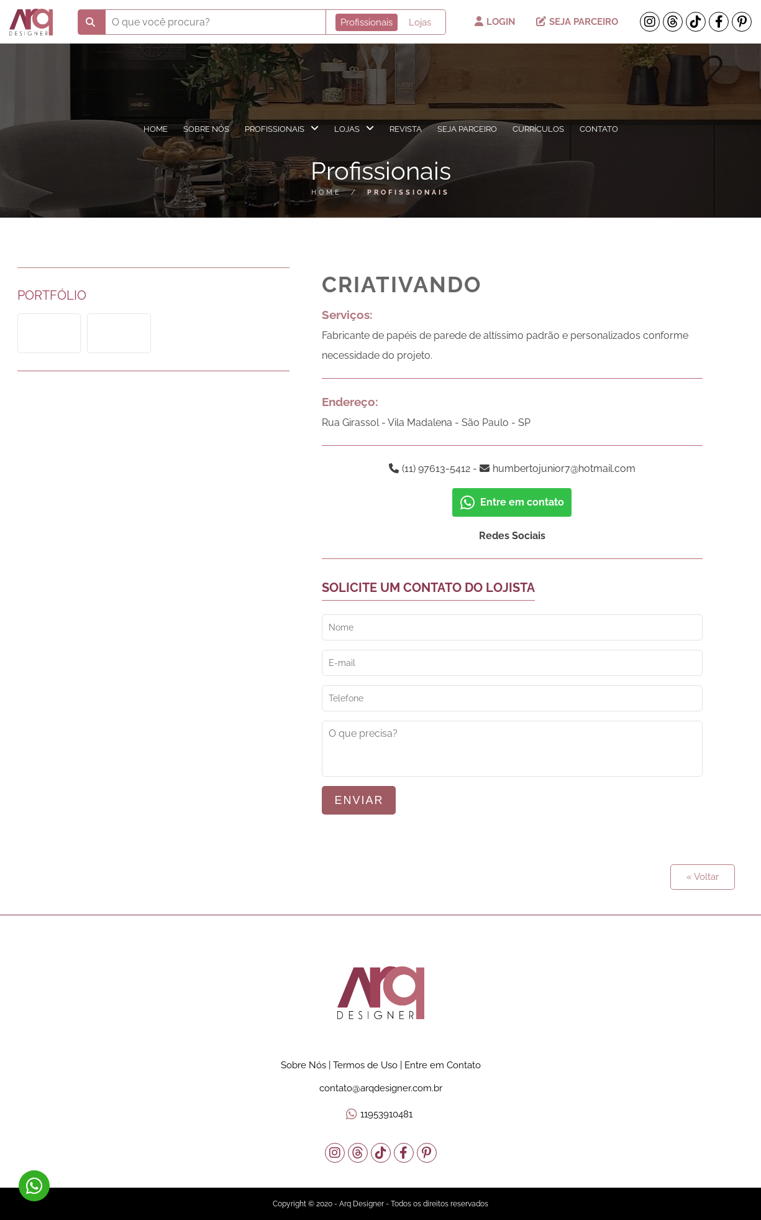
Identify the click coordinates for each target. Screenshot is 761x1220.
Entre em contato (512, 502)
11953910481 (386, 1114)
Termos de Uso (365, 1065)
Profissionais (282, 129)
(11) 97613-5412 (436, 468)
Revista (406, 129)
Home (156, 129)
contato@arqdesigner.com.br (380, 1088)
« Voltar (702, 876)
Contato (599, 129)
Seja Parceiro (577, 21)
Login (496, 21)
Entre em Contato (442, 1065)
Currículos (538, 129)
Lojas (354, 129)
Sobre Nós (206, 129)
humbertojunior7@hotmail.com (564, 468)
